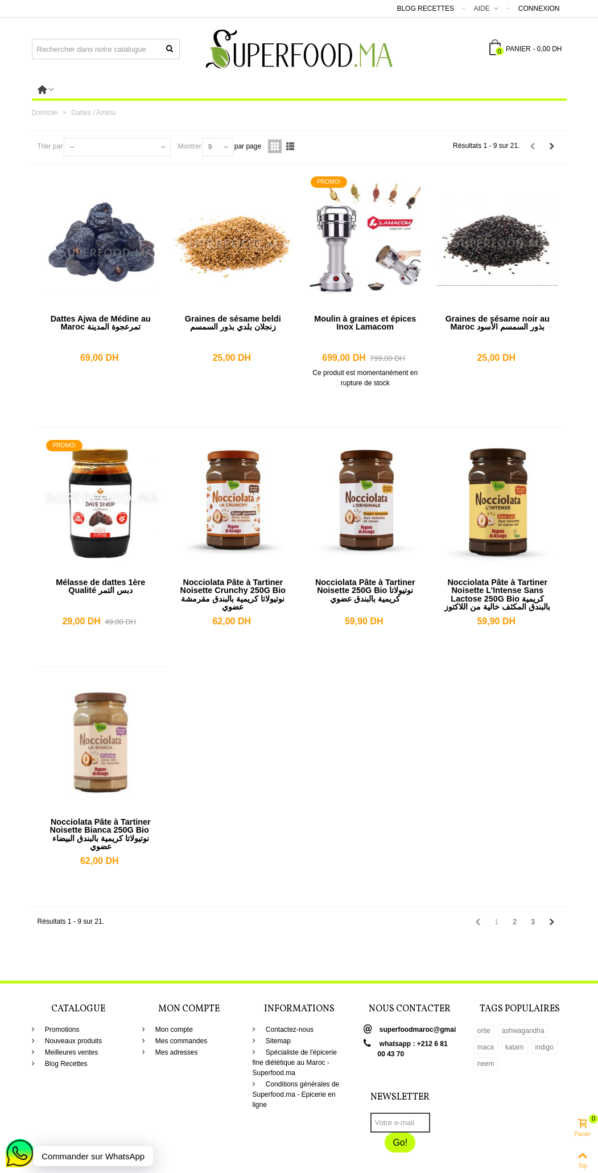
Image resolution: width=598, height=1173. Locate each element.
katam (514, 1047)
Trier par (50, 146)
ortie (483, 1031)
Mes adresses (176, 1052)
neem (485, 1064)
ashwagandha (523, 1031)
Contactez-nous (289, 1030)
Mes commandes (181, 1041)
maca (485, 1047)
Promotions (61, 1030)
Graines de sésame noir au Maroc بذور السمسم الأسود (498, 323)
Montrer (189, 146)
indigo (544, 1047)
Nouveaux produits (72, 1041)
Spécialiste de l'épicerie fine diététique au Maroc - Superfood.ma (295, 1062)
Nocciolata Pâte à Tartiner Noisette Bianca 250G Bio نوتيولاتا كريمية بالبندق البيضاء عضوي (100, 834)
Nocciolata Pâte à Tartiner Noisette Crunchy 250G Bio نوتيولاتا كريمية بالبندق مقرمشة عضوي (233, 594)
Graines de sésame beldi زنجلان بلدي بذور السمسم (233, 323)
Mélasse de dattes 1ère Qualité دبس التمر (100, 586)
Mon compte (173, 1030)
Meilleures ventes (70, 1052)
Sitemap (277, 1041)
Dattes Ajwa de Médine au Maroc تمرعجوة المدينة (101, 323)
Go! (400, 1142)
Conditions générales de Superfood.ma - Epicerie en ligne (296, 1094)
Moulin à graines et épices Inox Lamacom (365, 323)
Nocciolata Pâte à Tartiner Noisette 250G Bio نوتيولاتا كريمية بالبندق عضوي (365, 590)
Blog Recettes (425, 9)
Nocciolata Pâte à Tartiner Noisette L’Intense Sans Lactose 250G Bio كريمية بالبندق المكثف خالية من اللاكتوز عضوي (497, 598)
